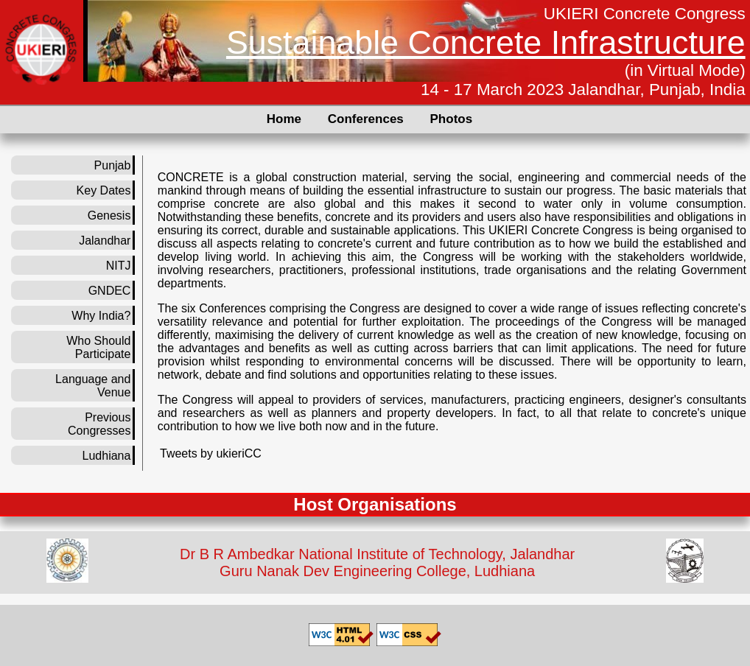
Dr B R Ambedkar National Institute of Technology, (343, 554)
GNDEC (109, 290)
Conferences (366, 119)
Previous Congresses (99, 424)
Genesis (109, 215)
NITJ (118, 265)
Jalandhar (104, 240)
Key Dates (104, 190)
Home (284, 119)
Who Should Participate (98, 347)
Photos (451, 119)
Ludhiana (107, 455)
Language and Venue (92, 386)
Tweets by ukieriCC (211, 453)
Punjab (112, 165)
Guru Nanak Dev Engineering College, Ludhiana (377, 571)
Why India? (100, 315)
